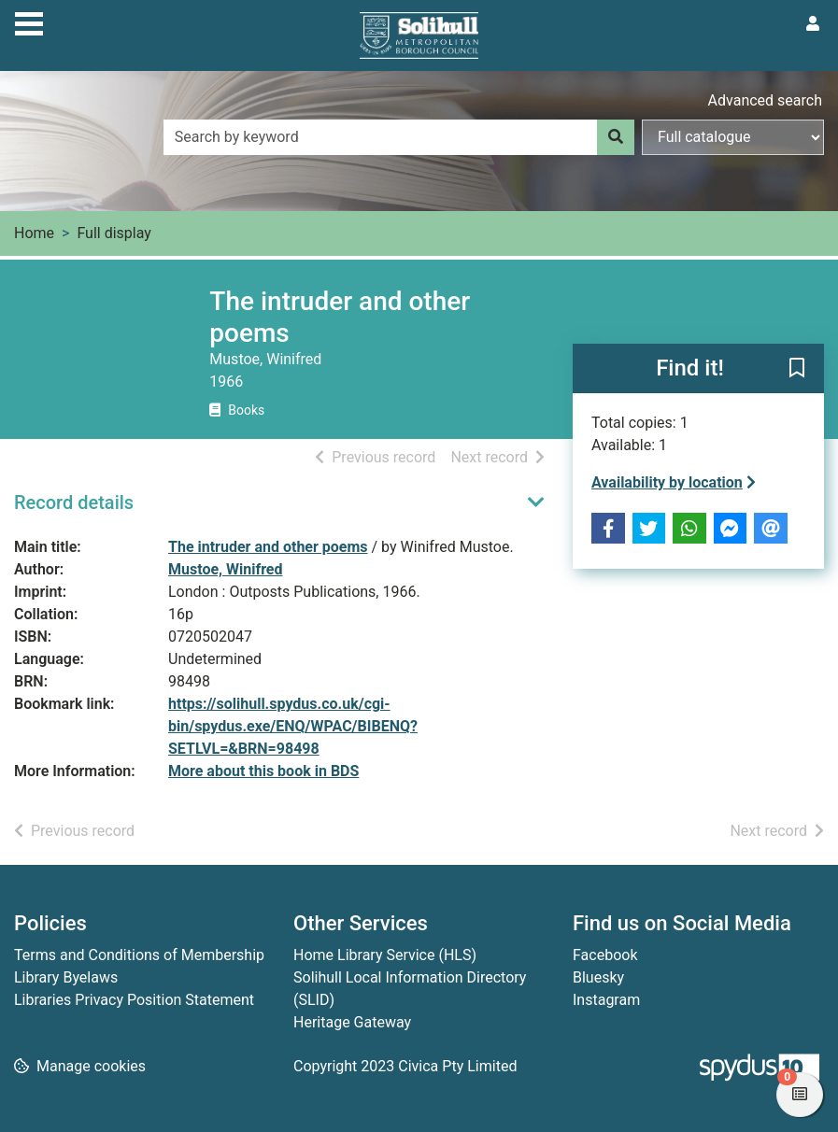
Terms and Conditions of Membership (139, 955)
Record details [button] (74, 502)
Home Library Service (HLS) (384, 955)
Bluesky (598, 977)
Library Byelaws (66, 977)
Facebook (605, 955)
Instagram (606, 1000)
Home (34, 233)
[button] (796, 370)
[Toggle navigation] (29, 21)
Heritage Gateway (352, 1022)
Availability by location (673, 482)
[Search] (615, 137)
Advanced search (765, 100)
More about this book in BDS (263, 771)
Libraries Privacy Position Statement (134, 1000)
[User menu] (813, 24)
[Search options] (733, 137)
